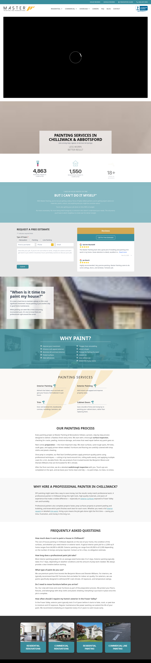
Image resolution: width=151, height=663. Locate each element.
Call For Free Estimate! (106, 237)
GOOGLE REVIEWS (109, 2)
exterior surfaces (87, 502)
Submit (22, 267)
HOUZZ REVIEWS (95, 2)
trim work (54, 514)
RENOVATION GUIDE (125, 2)
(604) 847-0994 (142, 2)
